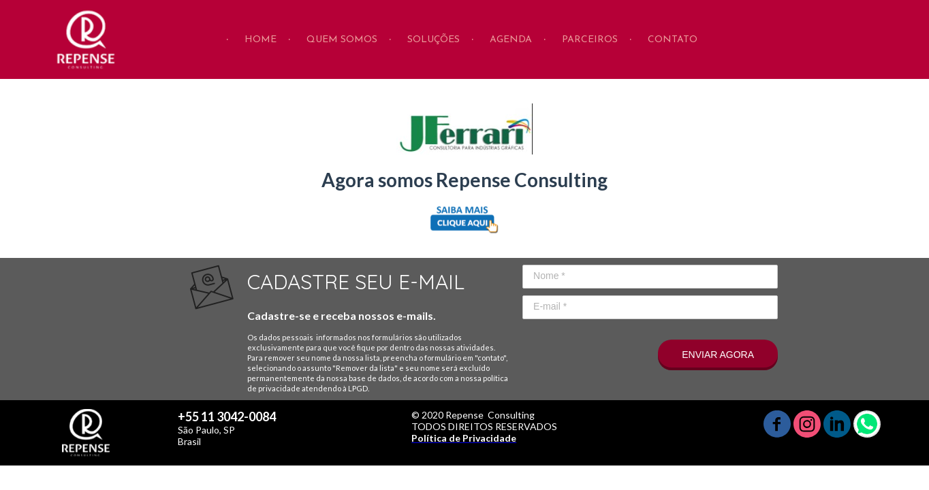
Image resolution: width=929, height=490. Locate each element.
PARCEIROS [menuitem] (590, 40)
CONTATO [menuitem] (672, 40)
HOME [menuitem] (261, 40)
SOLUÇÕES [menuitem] (433, 40)
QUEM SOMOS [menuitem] (341, 40)
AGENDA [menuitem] (511, 40)
